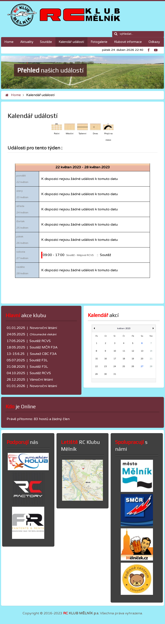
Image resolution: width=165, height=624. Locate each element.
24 (114, 366)
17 (114, 359)
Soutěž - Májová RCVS (79, 255)
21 (151, 359)
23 (105, 366)
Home (16, 95)
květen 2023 (123, 328)
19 (132, 359)
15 (96, 359)
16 (105, 359)
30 (105, 374)
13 (142, 351)
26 (132, 366)
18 (123, 359)
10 (114, 351)
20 (142, 359)
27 (142, 366)
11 (123, 351)
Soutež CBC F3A (43, 354)
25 (123, 366)
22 (96, 366)
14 (151, 351)
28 (151, 366)
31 (114, 374)
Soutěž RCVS (40, 341)
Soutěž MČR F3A (44, 347)
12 (132, 351)
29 (96, 374)
